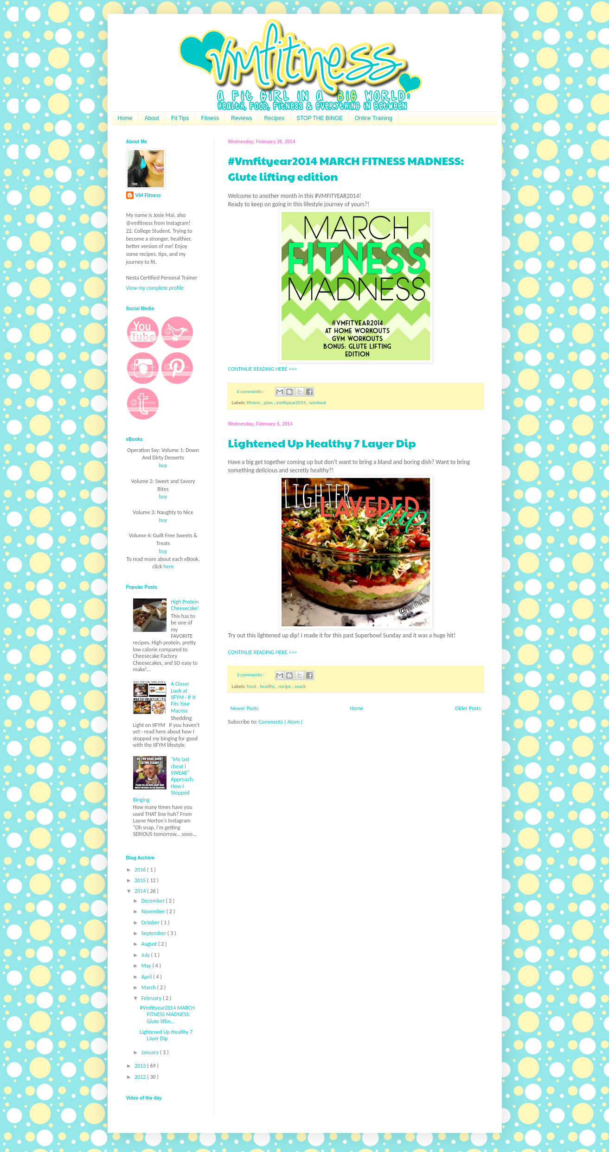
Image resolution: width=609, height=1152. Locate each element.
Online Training (373, 118)
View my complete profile (155, 288)
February (151, 998)
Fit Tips (180, 118)
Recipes (274, 118)
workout (318, 403)
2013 (141, 1066)
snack (300, 686)
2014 (141, 891)
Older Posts (468, 708)
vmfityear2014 (291, 403)
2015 (141, 880)
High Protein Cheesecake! (185, 604)
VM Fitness (148, 195)
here (168, 566)
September (154, 933)
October (150, 922)
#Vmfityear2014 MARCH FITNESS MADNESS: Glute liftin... (167, 1015)
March (149, 987)
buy (163, 465)
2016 (141, 869)
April (147, 977)
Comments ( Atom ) (280, 722)
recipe (285, 686)
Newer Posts (245, 708)
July (146, 955)
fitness (254, 403)
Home (125, 118)
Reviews (241, 118)
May (146, 965)
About (152, 118)
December (153, 900)
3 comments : (251, 675)
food (252, 686)
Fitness (210, 118)
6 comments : (251, 391)
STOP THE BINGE (319, 118)
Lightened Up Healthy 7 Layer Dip (322, 443)
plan (269, 403)
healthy (268, 686)
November (153, 911)
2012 (141, 1077)
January (150, 1052)
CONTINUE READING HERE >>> (262, 369)
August (149, 944)
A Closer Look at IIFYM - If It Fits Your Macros (183, 697)
